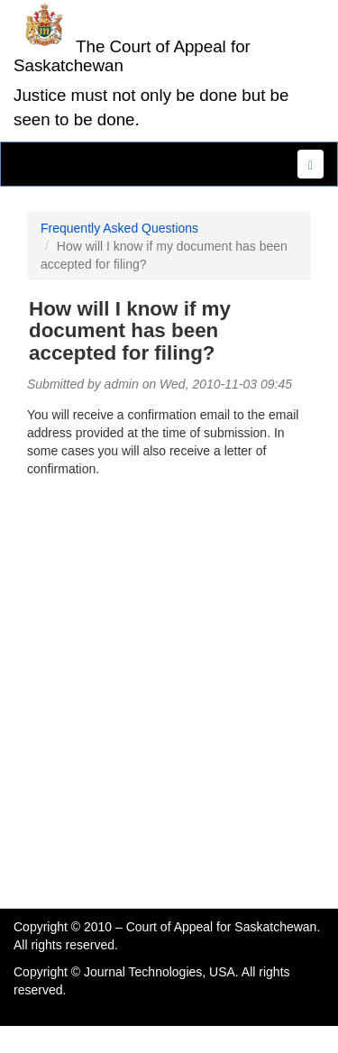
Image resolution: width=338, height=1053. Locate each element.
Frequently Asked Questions (119, 228)
